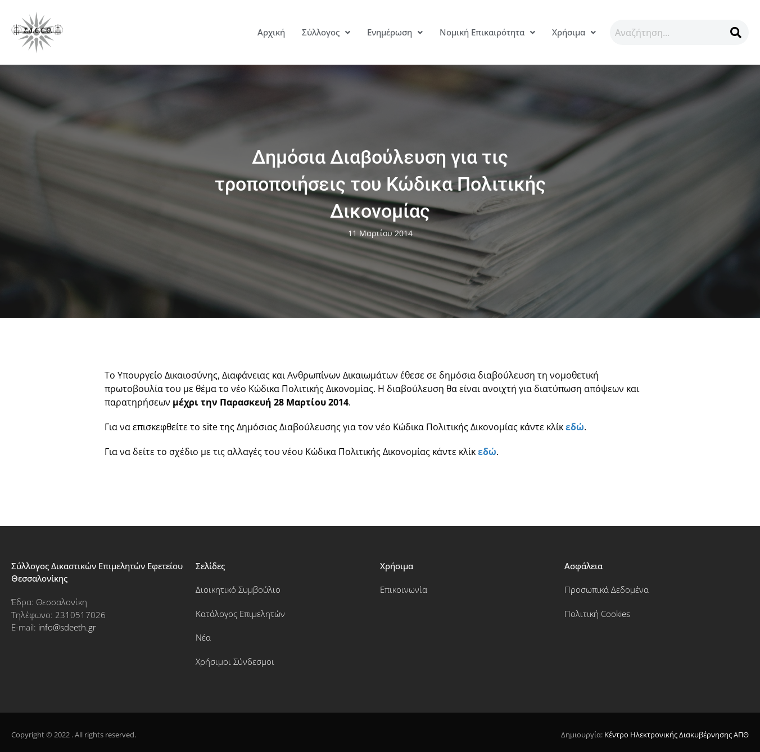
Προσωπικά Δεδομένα (606, 589)
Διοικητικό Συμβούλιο (238, 589)
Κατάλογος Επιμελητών (240, 613)
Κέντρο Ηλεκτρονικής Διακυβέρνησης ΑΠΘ (676, 735)
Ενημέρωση (395, 32)
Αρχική (271, 32)
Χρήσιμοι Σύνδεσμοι (235, 661)
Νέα (203, 637)
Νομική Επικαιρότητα (487, 32)
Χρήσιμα (574, 32)
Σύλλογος (326, 32)
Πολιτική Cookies (597, 613)
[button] (326, 32)
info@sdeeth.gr (67, 627)
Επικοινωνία (403, 589)
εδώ (575, 427)
